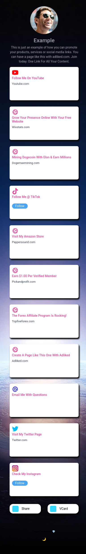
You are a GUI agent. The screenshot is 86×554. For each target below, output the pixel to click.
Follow (19, 206)
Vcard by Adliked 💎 (44, 531)
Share (21, 509)
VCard (59, 509)
